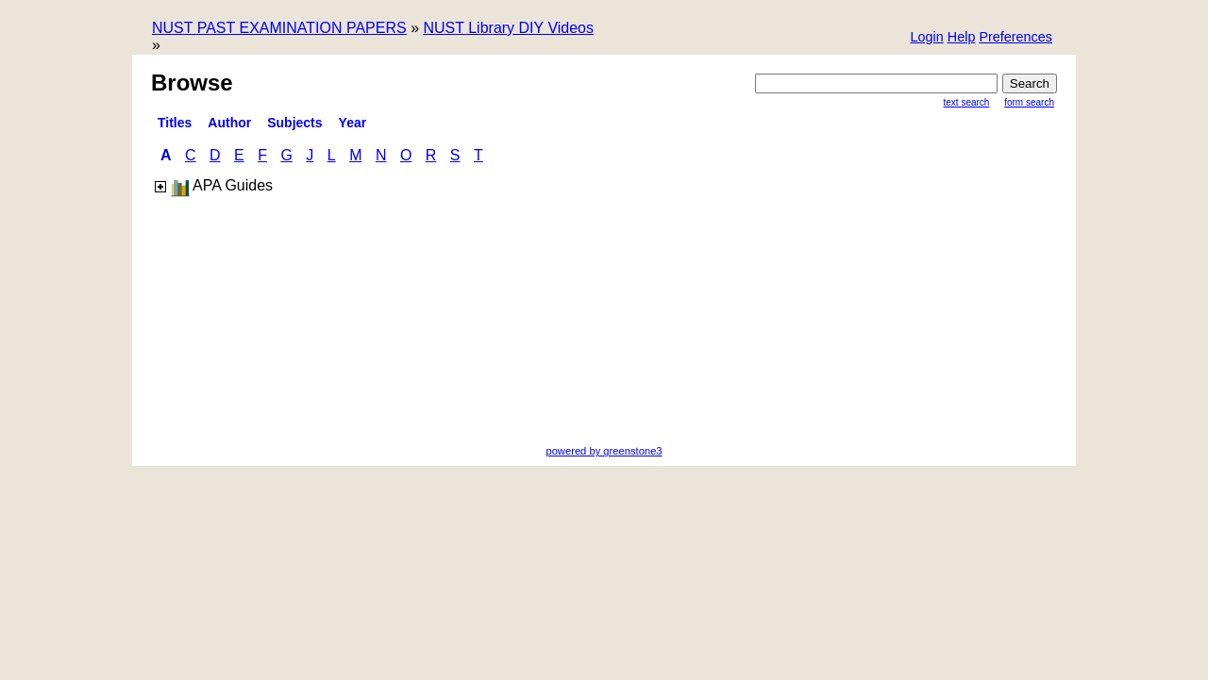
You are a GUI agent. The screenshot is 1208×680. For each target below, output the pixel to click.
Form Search (1029, 102)
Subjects (294, 122)
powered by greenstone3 (603, 450)
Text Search (967, 102)
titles (175, 122)
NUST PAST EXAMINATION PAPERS (279, 28)
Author (229, 122)
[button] (1015, 38)
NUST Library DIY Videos (508, 28)
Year (353, 122)
